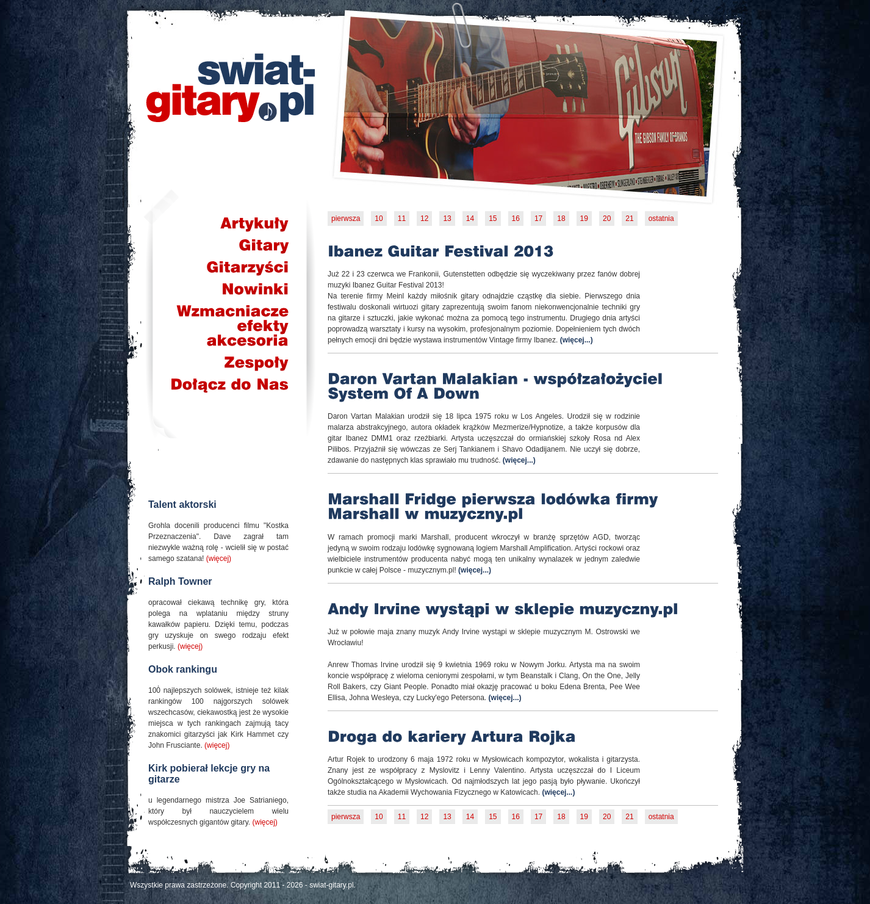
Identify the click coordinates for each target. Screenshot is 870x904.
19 (584, 218)
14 (470, 218)
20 (607, 218)
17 (538, 218)
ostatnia (661, 218)
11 (402, 218)
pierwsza (345, 218)
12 (424, 218)
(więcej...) (576, 340)
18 (561, 218)
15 (493, 218)
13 (447, 218)
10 (379, 218)
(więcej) (218, 558)
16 (516, 218)
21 (629, 218)
